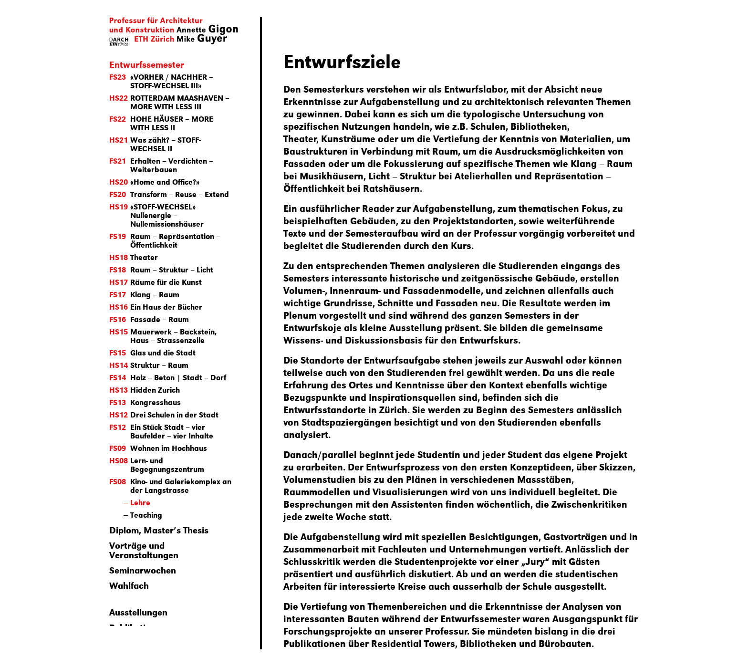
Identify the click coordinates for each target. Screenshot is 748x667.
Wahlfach (129, 585)
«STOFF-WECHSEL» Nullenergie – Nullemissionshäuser (156, 215)
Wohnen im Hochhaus (158, 448)
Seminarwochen (142, 569)
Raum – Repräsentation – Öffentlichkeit (164, 240)
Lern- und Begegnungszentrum (156, 464)
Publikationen (137, 627)
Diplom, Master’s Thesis (158, 529)
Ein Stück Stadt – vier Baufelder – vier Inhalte (161, 431)
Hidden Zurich (144, 390)
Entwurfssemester (146, 64)
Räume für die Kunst (155, 282)
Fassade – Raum (149, 319)
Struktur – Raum (148, 365)
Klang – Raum (144, 294)
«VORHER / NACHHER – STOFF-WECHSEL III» (161, 81)
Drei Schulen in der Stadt (163, 414)
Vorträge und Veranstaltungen (143, 549)
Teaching (146, 515)
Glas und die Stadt (152, 352)
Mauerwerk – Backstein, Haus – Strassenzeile (163, 335)
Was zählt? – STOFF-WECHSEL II (155, 144)
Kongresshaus (145, 402)
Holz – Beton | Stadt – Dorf (167, 377)
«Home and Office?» (154, 182)
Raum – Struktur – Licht (161, 269)
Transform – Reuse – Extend (169, 194)
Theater (133, 257)
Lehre (140, 502)
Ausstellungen (138, 611)
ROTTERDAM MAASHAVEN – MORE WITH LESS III (169, 102)
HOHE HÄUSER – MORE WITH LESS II (161, 123)
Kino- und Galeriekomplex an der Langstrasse (170, 485)
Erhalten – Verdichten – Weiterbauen (161, 165)
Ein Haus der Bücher (155, 307)
